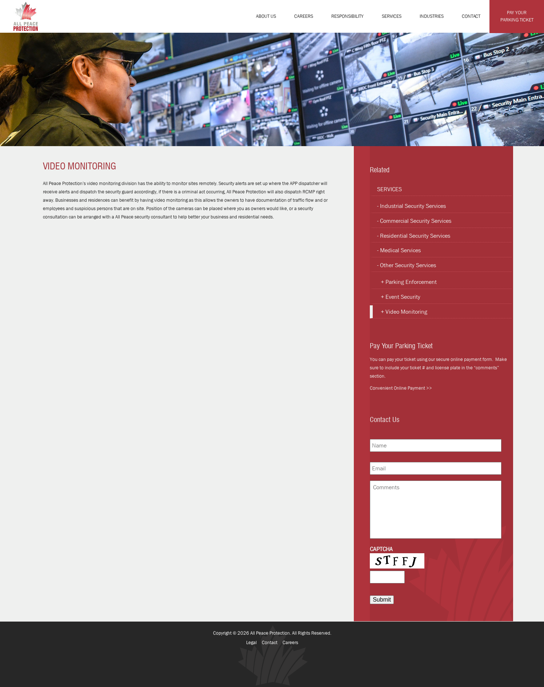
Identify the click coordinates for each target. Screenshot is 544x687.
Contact (471, 16)
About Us (266, 16)
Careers (303, 16)
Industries (432, 16)
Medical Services (400, 250)
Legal (251, 642)
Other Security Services (408, 265)
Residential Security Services (415, 236)
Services (391, 16)
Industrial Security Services (413, 206)
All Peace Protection (270, 633)
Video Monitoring (406, 312)
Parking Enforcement (411, 282)
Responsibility (347, 16)
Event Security (402, 297)
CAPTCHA (381, 549)
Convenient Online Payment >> (401, 388)
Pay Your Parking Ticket (516, 16)
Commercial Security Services (415, 221)
